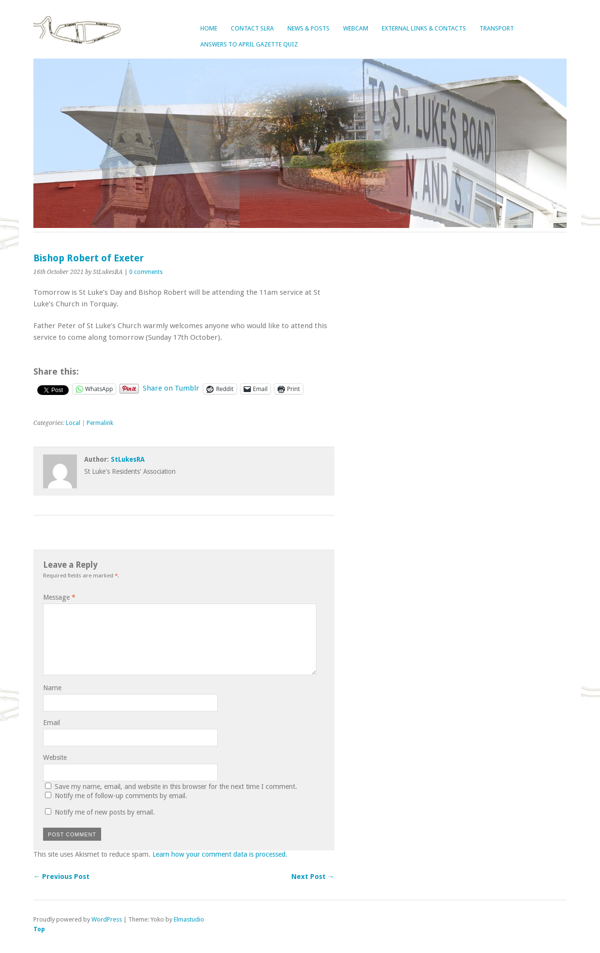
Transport (497, 28)
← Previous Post (61, 876)
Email (51, 722)
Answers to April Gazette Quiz (249, 44)
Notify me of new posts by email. (105, 812)
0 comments (146, 272)
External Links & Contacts (424, 28)
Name (52, 688)
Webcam (355, 28)
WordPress (106, 919)
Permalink (100, 423)
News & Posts (308, 28)
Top (39, 929)
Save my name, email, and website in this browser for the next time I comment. (176, 786)
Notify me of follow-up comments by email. (121, 796)
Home (208, 28)
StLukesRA (128, 459)
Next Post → (312, 876)
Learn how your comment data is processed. (219, 854)
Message (59, 597)
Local (73, 423)
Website (55, 757)
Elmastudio (189, 919)
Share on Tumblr (171, 388)
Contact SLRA (252, 28)
